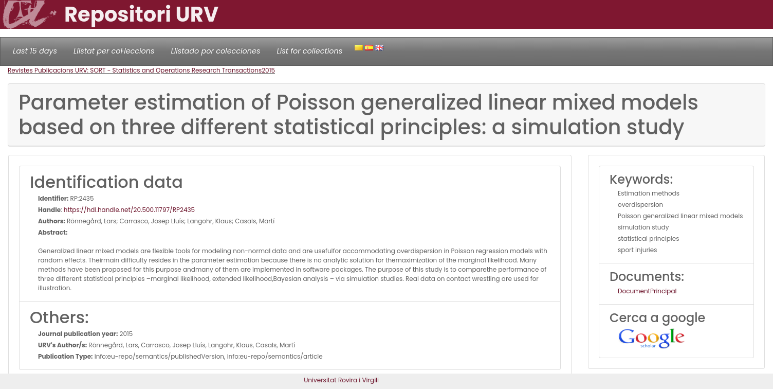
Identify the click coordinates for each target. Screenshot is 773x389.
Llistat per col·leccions (114, 51)
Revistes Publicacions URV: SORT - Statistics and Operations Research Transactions (135, 70)
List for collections (309, 51)
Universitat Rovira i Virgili (341, 380)
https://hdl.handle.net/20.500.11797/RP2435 (129, 209)
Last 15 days (35, 51)
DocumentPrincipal (647, 291)
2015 (268, 70)
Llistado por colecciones (216, 51)
